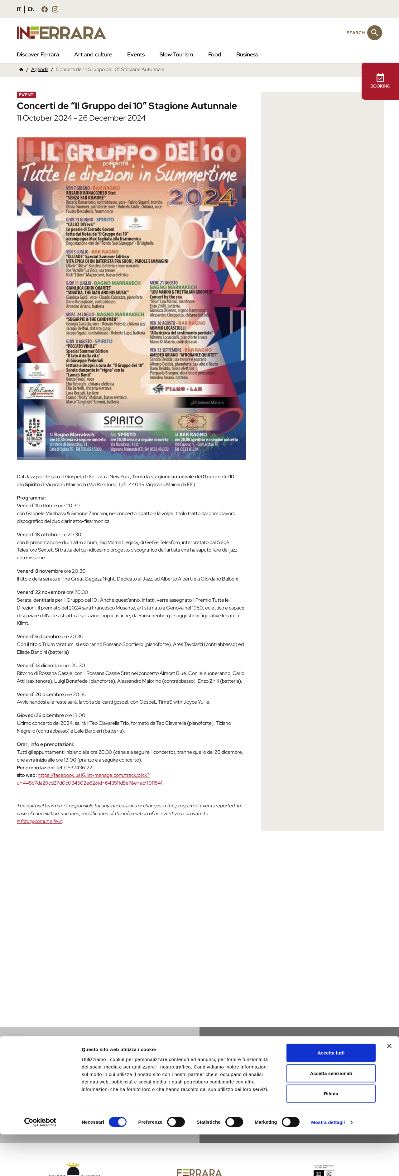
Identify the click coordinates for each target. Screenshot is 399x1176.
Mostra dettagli (328, 1163)
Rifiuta (331, 1135)
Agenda (39, 69)
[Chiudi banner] (389, 1087)
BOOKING (380, 81)
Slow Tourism (176, 54)
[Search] (374, 32)
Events (136, 54)
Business (247, 54)
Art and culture (93, 54)
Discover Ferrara (38, 54)
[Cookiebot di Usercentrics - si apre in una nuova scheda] (40, 1164)
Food (214, 54)
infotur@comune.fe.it (39, 821)
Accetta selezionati (331, 1114)
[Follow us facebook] (44, 9)
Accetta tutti (331, 1094)
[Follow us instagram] (55, 9)
